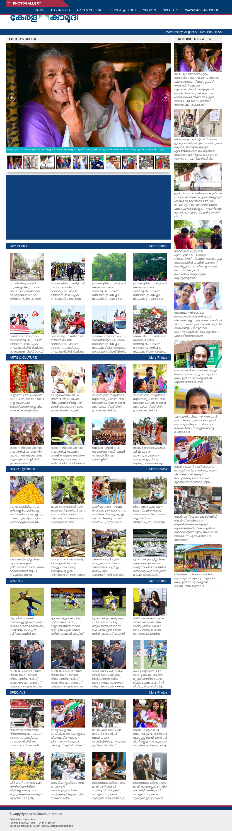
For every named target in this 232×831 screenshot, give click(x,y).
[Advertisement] (88, 207)
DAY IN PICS (60, 10)
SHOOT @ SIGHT (123, 10)
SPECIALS (170, 10)
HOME (39, 10)
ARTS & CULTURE (90, 10)
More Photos (158, 246)
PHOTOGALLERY (24, 3)
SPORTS (149, 10)
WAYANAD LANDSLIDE (202, 10)
